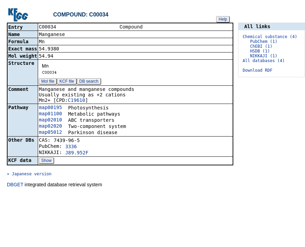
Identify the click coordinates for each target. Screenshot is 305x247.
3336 (71, 147)
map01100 (50, 114)
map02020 (50, 126)
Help (223, 19)
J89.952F (76, 153)
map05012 (50, 133)
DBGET (15, 185)
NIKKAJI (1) (263, 56)
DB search (88, 82)
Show (46, 161)
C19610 (76, 101)
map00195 (50, 108)
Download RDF (257, 70)
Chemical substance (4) (270, 36)
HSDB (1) (260, 51)
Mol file (47, 82)
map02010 (50, 120)
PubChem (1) (263, 41)
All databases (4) (264, 60)
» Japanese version (29, 174)
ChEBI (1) (261, 46)
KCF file (66, 82)
